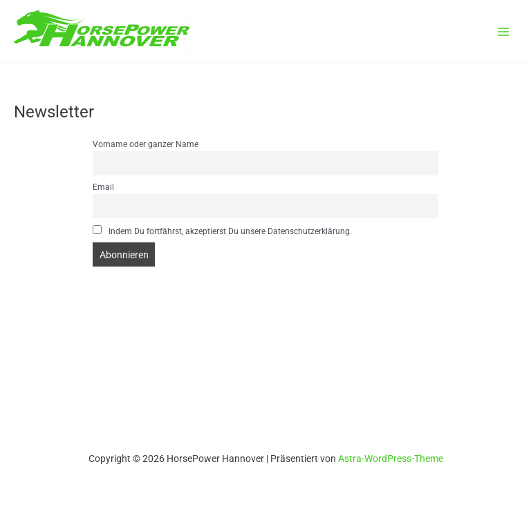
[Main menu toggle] (504, 32)
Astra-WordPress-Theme (390, 458)
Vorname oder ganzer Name (145, 144)
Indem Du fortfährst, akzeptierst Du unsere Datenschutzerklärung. (222, 230)
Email (103, 187)
